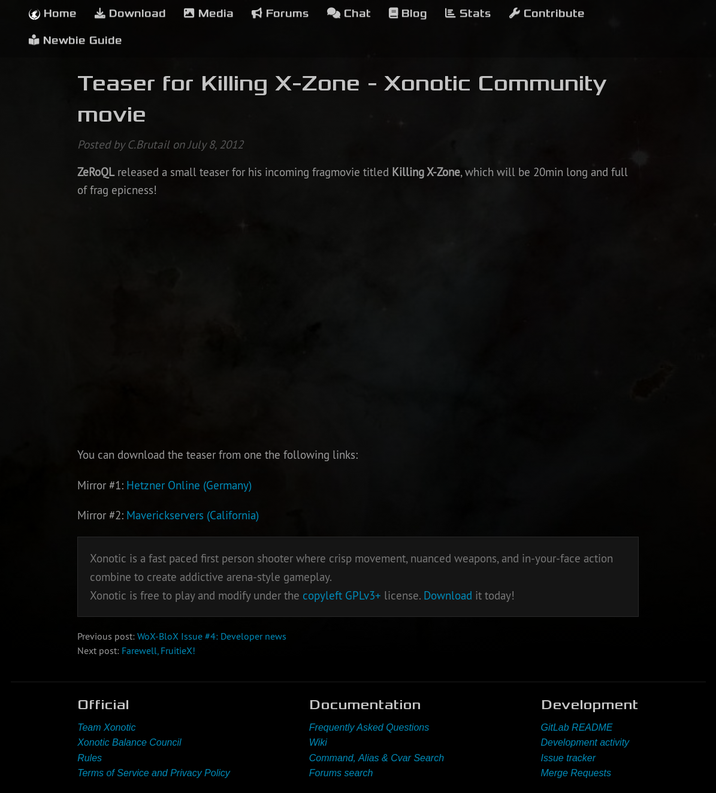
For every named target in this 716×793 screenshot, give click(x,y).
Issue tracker (568, 758)
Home (53, 13)
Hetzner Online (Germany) (189, 485)
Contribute (547, 13)
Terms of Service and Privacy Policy (153, 773)
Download (130, 13)
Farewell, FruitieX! (158, 650)
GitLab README (577, 727)
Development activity (585, 742)
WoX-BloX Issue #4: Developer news (211, 636)
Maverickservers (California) (192, 515)
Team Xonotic (106, 727)
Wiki (318, 742)
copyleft (322, 595)
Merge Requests (576, 773)
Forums (280, 13)
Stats (468, 13)
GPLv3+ (363, 595)
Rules (89, 758)
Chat (349, 13)
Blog (408, 13)
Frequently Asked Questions (369, 727)
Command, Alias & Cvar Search (376, 758)
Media (209, 13)
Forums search (341, 773)
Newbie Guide (75, 40)
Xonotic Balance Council (129, 742)
